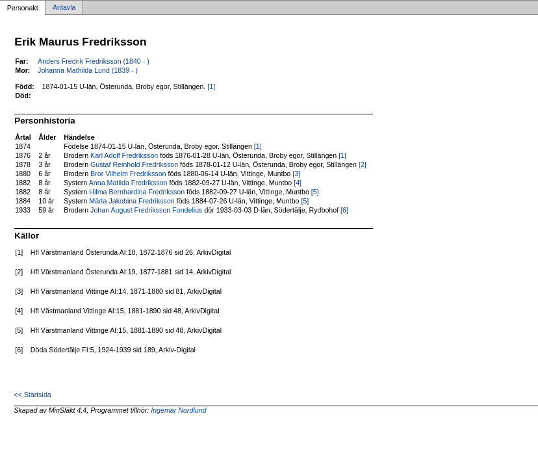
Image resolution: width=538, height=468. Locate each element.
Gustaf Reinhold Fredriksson (134, 164)
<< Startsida (32, 394)
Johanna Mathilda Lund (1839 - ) (88, 70)
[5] (315, 192)
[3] (296, 173)
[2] (362, 164)
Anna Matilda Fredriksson (128, 183)
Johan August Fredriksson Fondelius (146, 210)
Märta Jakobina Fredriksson (131, 201)
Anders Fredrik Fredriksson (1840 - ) (93, 61)
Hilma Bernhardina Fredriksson (137, 192)
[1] (211, 86)
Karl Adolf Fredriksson (124, 155)
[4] (297, 183)
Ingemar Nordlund (178, 410)
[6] (344, 210)
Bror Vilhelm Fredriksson (128, 173)
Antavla (64, 8)
